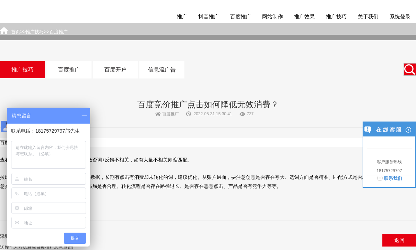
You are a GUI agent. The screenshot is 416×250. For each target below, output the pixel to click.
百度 (4, 142)
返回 (399, 240)
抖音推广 (208, 16)
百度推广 (240, 16)
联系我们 (393, 178)
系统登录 (400, 16)
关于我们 (368, 16)
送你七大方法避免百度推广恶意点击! (36, 247)
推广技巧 (336, 16)
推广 (182, 16)
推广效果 (304, 16)
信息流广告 (162, 70)
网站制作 (272, 16)
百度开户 (115, 70)
